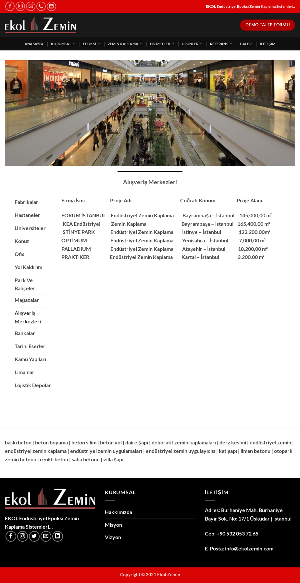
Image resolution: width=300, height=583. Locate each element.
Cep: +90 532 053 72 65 (231, 533)
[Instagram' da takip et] (20, 6)
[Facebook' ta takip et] (10, 6)
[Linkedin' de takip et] (51, 6)
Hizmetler (162, 44)
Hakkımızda (118, 512)
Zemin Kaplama (125, 44)
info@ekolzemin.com (249, 548)
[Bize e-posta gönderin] (30, 6)
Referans (221, 44)
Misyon (113, 525)
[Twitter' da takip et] (34, 536)
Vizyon (113, 537)
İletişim (267, 44)
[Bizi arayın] (41, 6)
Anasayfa (34, 44)
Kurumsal (63, 44)
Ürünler (192, 44)
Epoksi (92, 44)
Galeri (246, 44)
